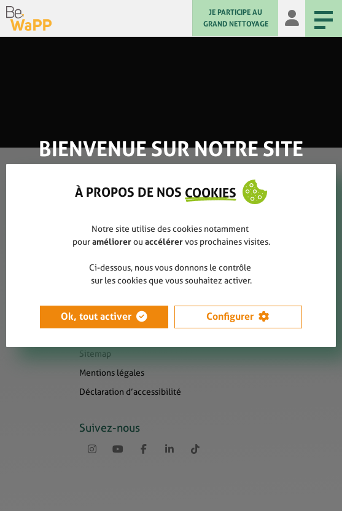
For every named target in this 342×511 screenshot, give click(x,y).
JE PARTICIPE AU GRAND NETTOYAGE (235, 18)
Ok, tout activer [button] (96, 316)
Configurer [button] (230, 316)
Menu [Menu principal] (319, 19)
